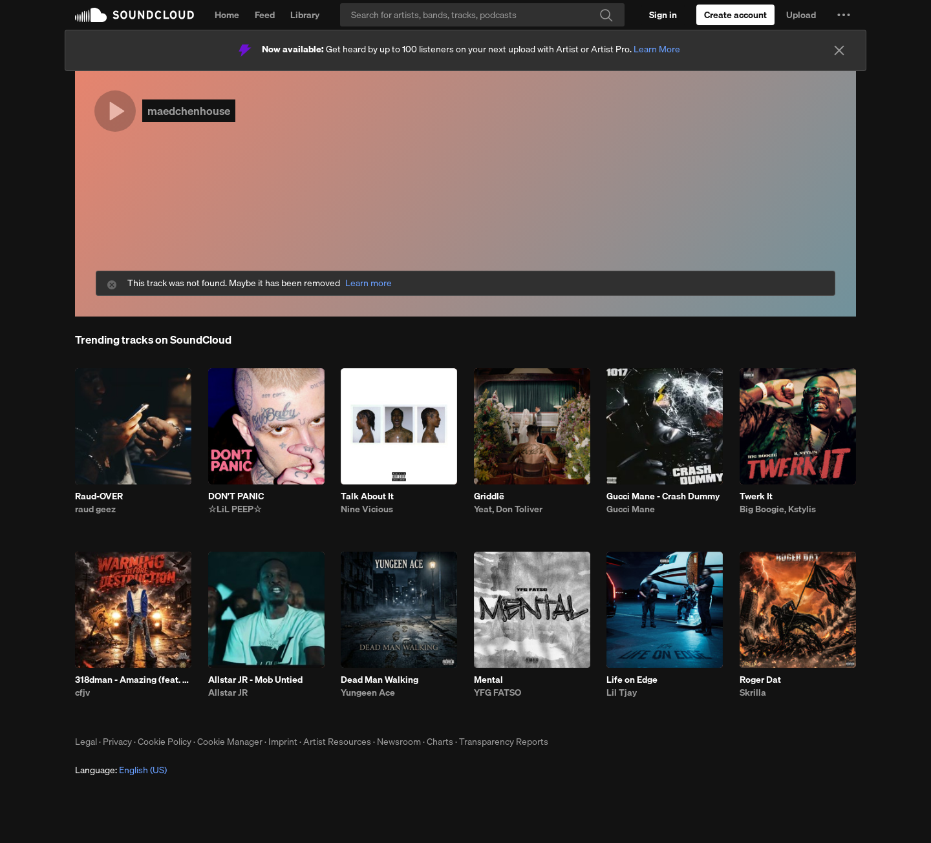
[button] (843, 15)
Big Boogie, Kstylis (778, 509)
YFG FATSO (497, 692)
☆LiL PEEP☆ (235, 509)
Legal (86, 741)
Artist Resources (337, 741)
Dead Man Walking (379, 679)
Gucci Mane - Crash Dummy (663, 496)
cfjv (82, 692)
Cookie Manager (229, 741)
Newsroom (399, 741)
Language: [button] (121, 770)
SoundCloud (134, 15)
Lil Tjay (621, 692)
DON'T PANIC (236, 496)
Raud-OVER (99, 496)
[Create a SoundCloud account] (735, 15)
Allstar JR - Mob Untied (255, 679)
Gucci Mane (630, 509)
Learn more (368, 283)
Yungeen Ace (368, 692)
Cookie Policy (164, 741)
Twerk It (756, 496)
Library (304, 15)
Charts (440, 741)
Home (227, 15)
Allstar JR (228, 692)
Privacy (117, 741)
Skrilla (753, 692)
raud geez (95, 509)
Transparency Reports (503, 741)
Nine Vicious (367, 509)
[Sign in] (663, 15)
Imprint (282, 741)
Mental (488, 679)
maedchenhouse (188, 111)
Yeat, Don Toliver (508, 509)
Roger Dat (760, 679)
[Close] (839, 50)
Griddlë (489, 496)
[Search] (482, 14)
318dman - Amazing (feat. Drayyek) (133, 679)
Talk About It (367, 496)
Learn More (657, 49)
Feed (265, 15)
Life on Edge (632, 679)
